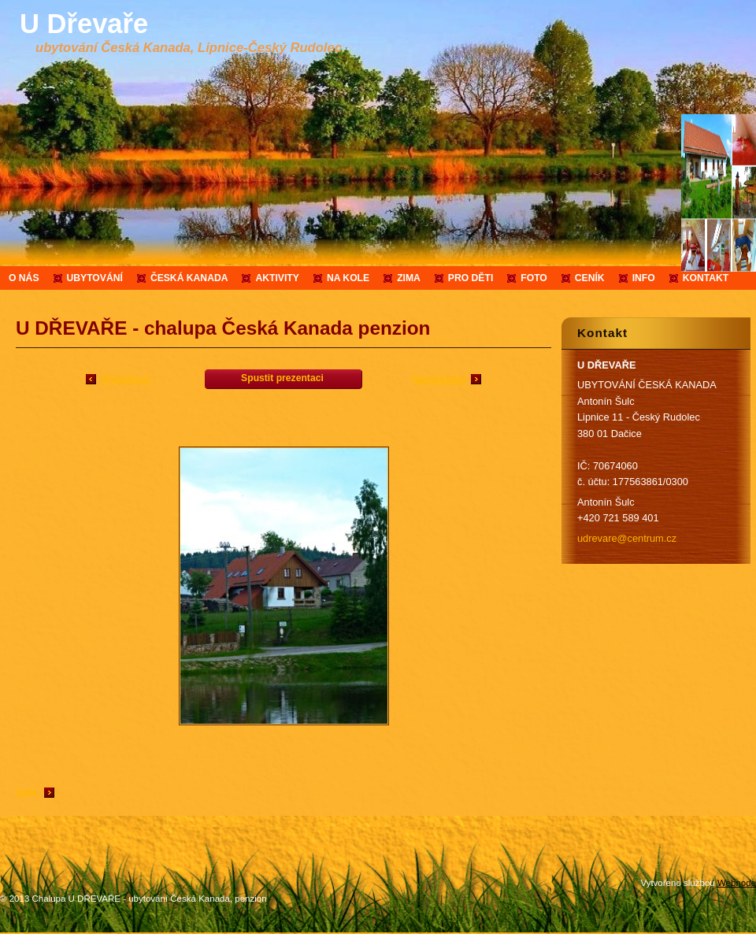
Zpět (26, 793)
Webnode (736, 883)
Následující (438, 379)
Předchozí (126, 379)
